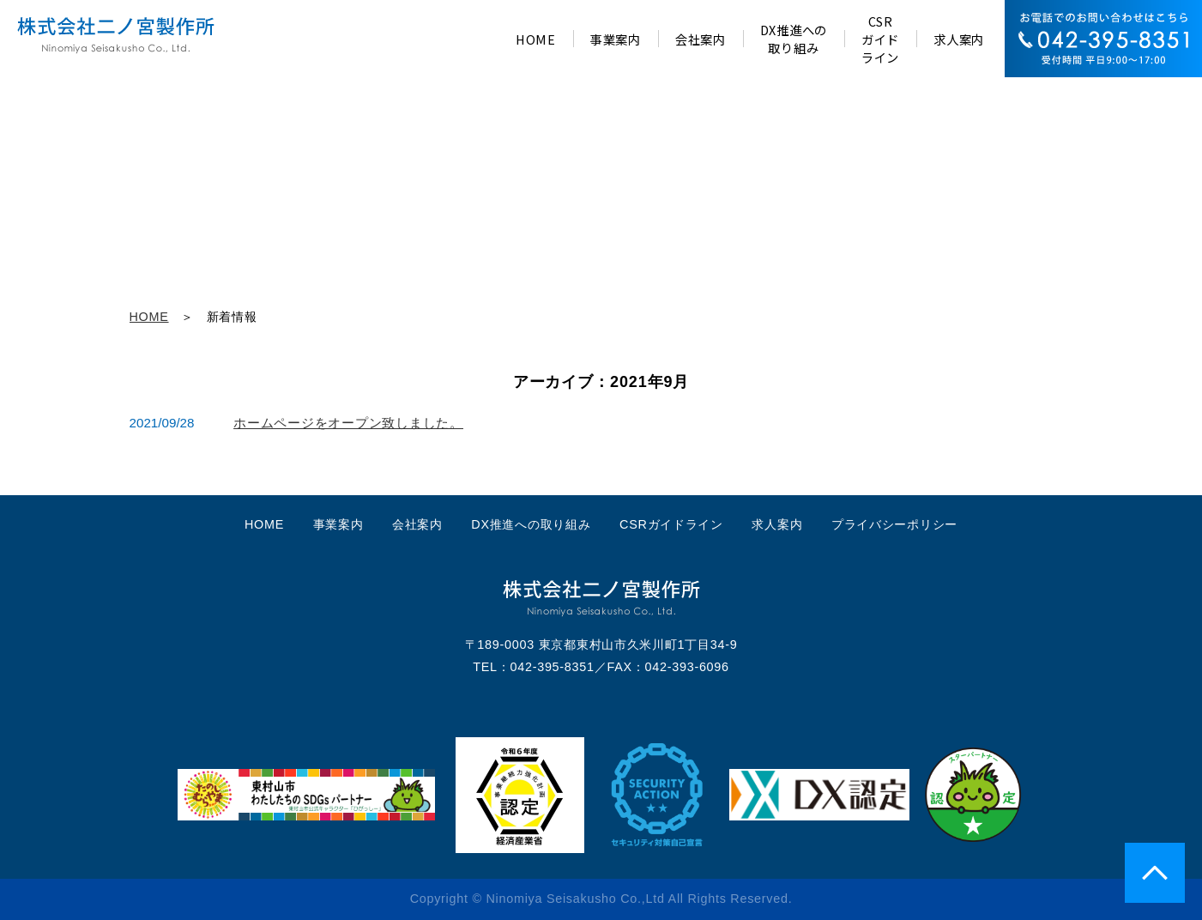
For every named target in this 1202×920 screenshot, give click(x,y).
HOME (149, 317)
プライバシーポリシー (894, 524)
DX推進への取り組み (530, 524)
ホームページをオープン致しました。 (348, 422)
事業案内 (338, 524)
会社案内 (417, 524)
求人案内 (777, 524)
